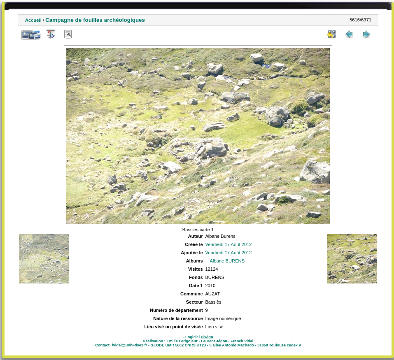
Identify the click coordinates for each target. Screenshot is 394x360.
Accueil (33, 20)
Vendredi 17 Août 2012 (228, 244)
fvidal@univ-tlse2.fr (129, 345)
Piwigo (207, 337)
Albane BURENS (227, 260)
